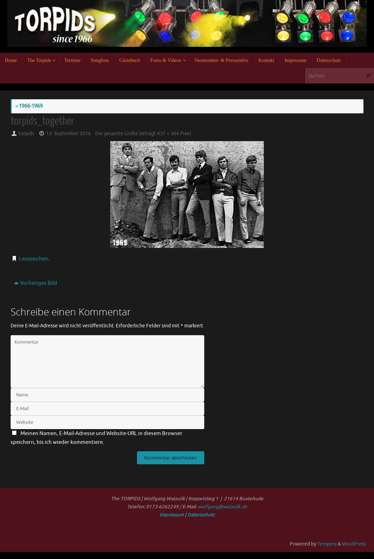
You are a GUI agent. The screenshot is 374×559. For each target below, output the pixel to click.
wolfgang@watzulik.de (222, 507)
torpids (26, 134)
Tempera (327, 544)
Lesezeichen (33, 259)
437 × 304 (168, 134)
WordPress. (354, 544)
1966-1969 (29, 106)
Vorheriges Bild (35, 283)
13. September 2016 (68, 134)
